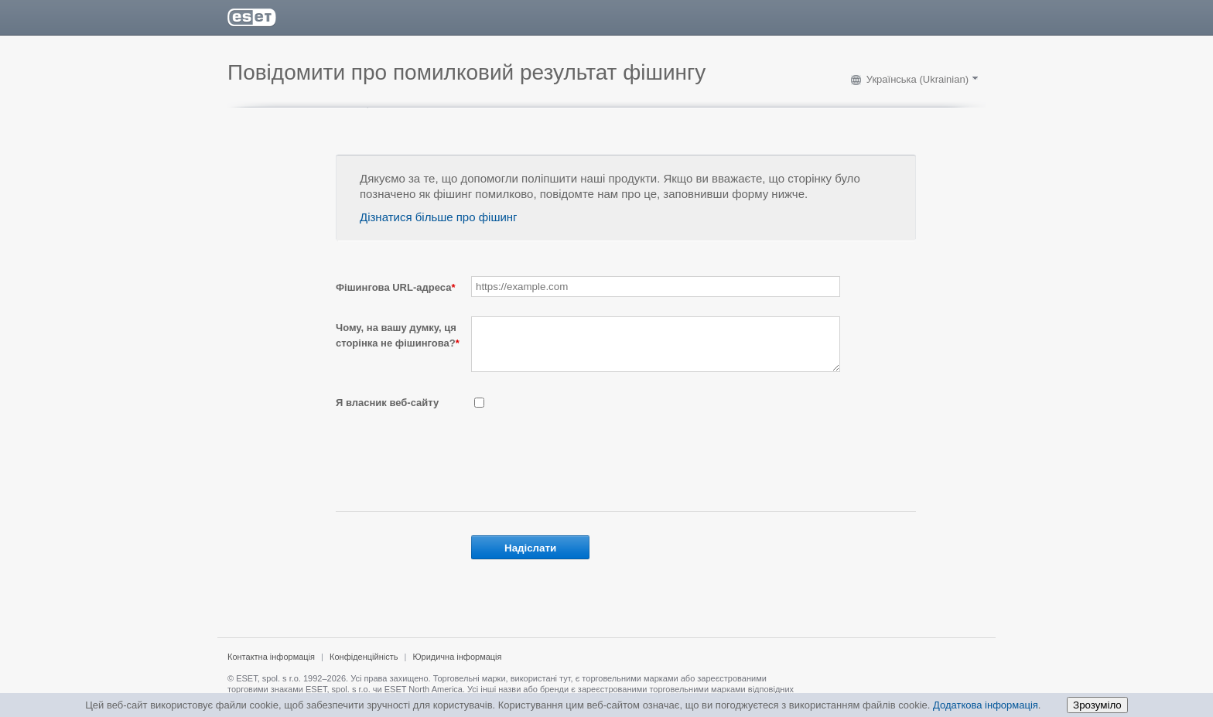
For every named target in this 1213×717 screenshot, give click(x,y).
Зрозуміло (1097, 705)
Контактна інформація (271, 666)
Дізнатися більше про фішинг (439, 217)
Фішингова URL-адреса (395, 287)
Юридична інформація (456, 666)
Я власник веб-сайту (387, 412)
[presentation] (588, 465)
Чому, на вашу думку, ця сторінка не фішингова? (398, 335)
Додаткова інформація (985, 705)
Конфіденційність (364, 666)
